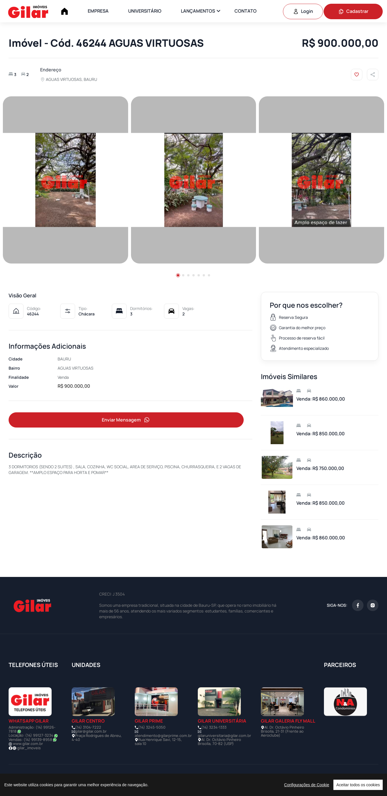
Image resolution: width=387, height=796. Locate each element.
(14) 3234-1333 (213, 727)
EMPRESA (98, 11)
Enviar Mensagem (126, 420)
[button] (178, 275)
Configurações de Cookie (306, 785)
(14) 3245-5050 (151, 727)
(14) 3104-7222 (88, 727)
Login (303, 11)
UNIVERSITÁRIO (144, 11)
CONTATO (245, 11)
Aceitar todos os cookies (358, 785)
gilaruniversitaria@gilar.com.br (224, 735)
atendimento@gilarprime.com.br (163, 735)
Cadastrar (353, 11)
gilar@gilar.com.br (91, 731)
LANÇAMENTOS (198, 11)
